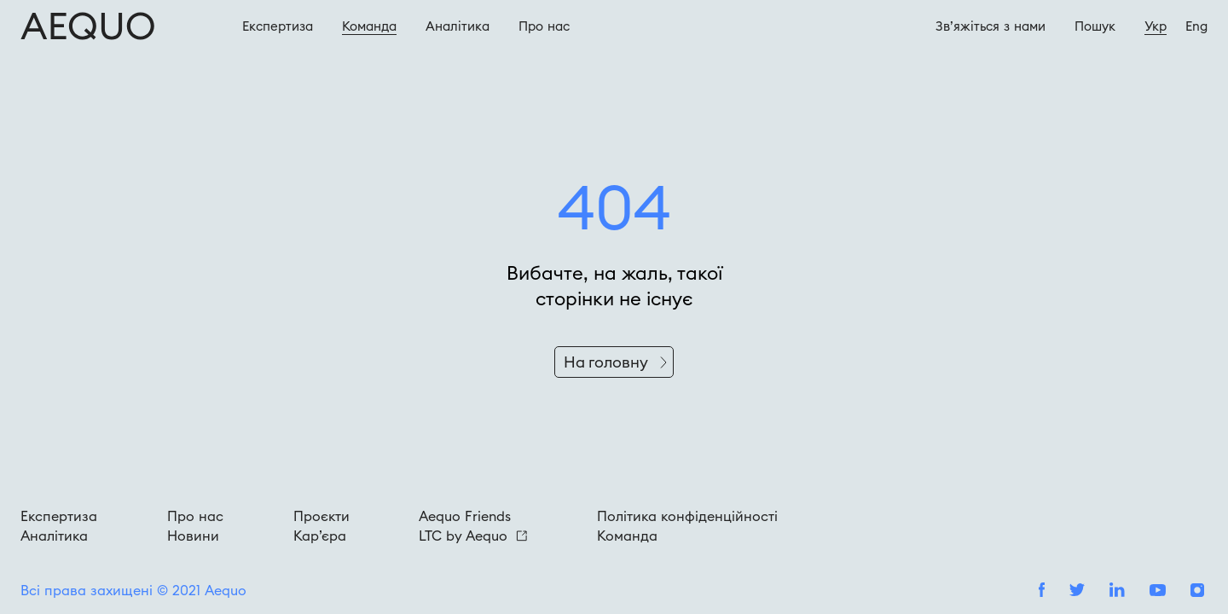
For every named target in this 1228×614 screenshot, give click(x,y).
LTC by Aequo (473, 535)
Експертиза (277, 26)
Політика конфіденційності (687, 515)
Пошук (1094, 26)
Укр (1155, 26)
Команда (369, 26)
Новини (193, 535)
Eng (1196, 26)
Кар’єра (319, 535)
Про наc (544, 26)
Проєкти (321, 515)
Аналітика (457, 26)
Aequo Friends (465, 515)
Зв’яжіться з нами (990, 26)
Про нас (195, 515)
